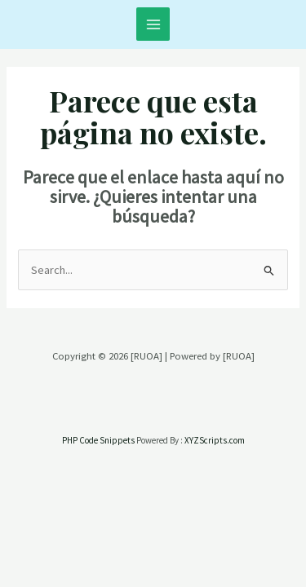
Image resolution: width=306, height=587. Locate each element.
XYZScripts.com (214, 440)
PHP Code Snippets (98, 440)
